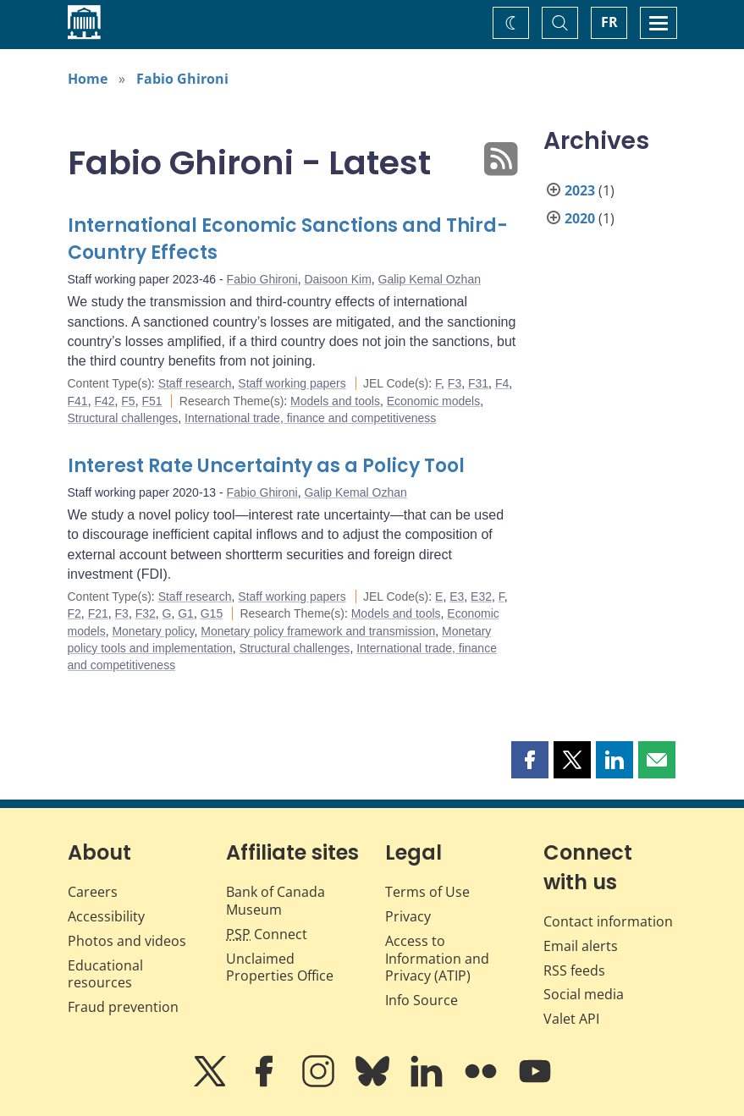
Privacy (408, 916)
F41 (78, 401)
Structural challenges (123, 418)
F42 (104, 401)
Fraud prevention (123, 1007)
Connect (266, 934)
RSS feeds (574, 970)
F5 (128, 401)
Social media (583, 994)
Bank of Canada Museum (275, 900)
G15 (212, 613)
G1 (186, 613)
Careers (93, 891)
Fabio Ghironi (182, 78)
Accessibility (106, 916)
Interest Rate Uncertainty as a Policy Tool (266, 466)
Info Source (421, 1000)
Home (87, 78)
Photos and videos (127, 941)
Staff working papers (291, 383)
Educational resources (105, 974)
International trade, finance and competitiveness (310, 418)
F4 (502, 383)
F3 (454, 383)
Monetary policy (153, 631)
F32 (145, 613)
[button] (529, 759)
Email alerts (580, 946)
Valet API (571, 1018)
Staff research (195, 383)
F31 (478, 383)
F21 (98, 613)
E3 (456, 596)
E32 (481, 596)
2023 (580, 190)
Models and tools (335, 401)
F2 (74, 613)
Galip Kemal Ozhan (429, 279)
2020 (580, 218)
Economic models (434, 401)
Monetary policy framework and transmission (318, 631)
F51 (151, 401)
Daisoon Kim (337, 279)
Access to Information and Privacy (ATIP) (437, 959)
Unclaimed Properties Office (279, 967)
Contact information (608, 921)
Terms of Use (427, 891)
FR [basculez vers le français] (609, 22)
